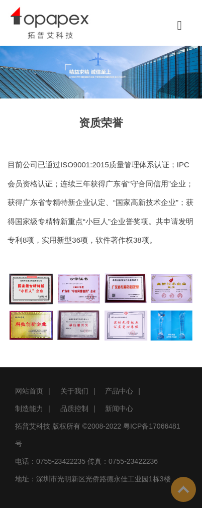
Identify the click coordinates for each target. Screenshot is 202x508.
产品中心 (119, 391)
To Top (183, 489)
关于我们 (74, 391)
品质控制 (74, 408)
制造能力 (29, 408)
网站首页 (29, 391)
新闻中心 (119, 408)
